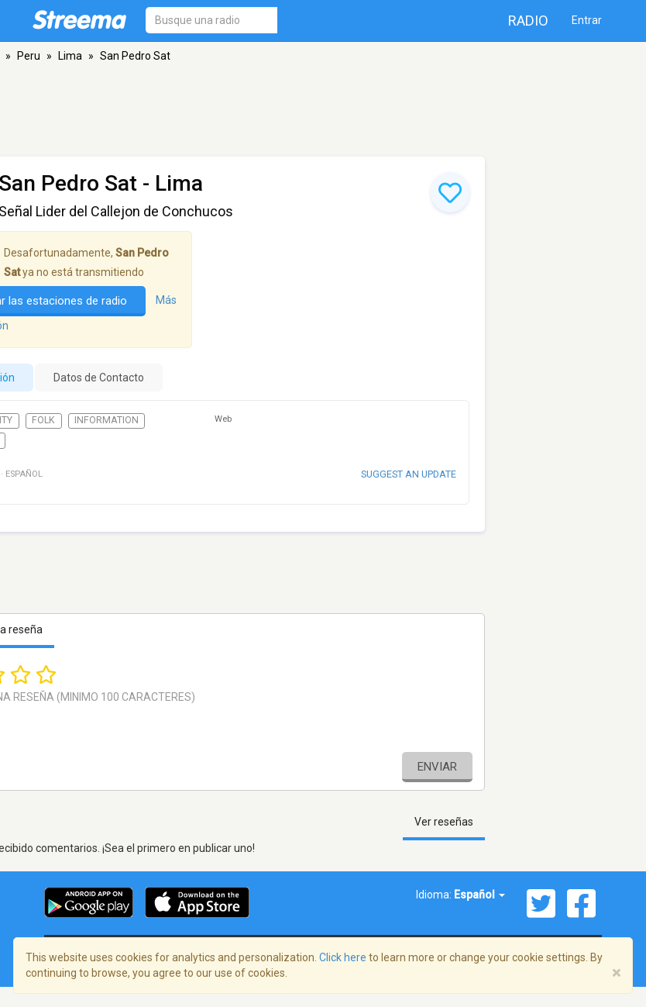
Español (479, 894)
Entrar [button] (587, 20)
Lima (70, 56)
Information (106, 420)
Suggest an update (408, 474)
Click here (342, 957)
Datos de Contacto (98, 377)
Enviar (437, 767)
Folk (43, 420)
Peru (28, 56)
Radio (528, 20)
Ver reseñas (443, 822)
